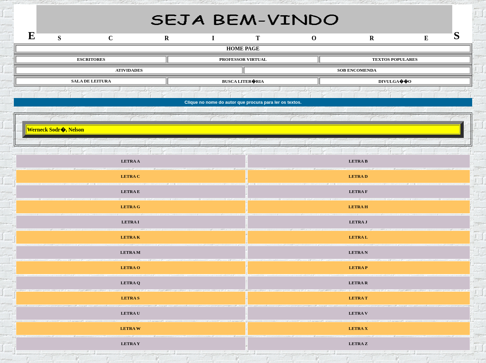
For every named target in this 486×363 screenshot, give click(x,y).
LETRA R (359, 282)
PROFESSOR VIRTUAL (243, 59)
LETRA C (131, 176)
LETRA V (359, 313)
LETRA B (359, 161)
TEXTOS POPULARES (395, 59)
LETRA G (130, 206)
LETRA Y (131, 343)
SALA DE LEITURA (91, 80)
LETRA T (359, 297)
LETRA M (130, 252)
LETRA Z (359, 343)
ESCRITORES (91, 59)
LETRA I (130, 221)
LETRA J (359, 221)
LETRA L (359, 237)
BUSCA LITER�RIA (243, 81)
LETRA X (359, 328)
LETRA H (358, 206)
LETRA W (131, 328)
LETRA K (130, 237)
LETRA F (359, 191)
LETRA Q (130, 282)
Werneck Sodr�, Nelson (55, 129)
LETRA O (130, 267)
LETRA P (359, 267)
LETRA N (359, 252)
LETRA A (131, 161)
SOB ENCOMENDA (357, 70)
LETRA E (131, 191)
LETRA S (131, 297)
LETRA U (131, 313)
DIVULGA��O (394, 81)
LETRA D (359, 176)
